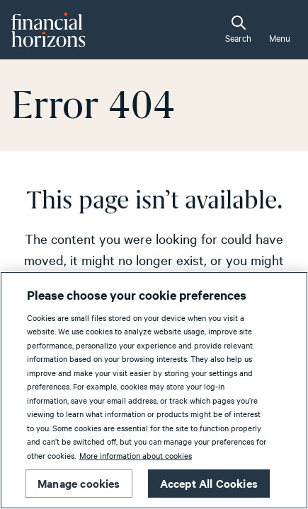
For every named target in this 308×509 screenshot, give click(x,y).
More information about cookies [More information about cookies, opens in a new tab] (135, 455)
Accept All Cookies (209, 483)
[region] (154, 390)
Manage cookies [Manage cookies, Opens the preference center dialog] (79, 483)
